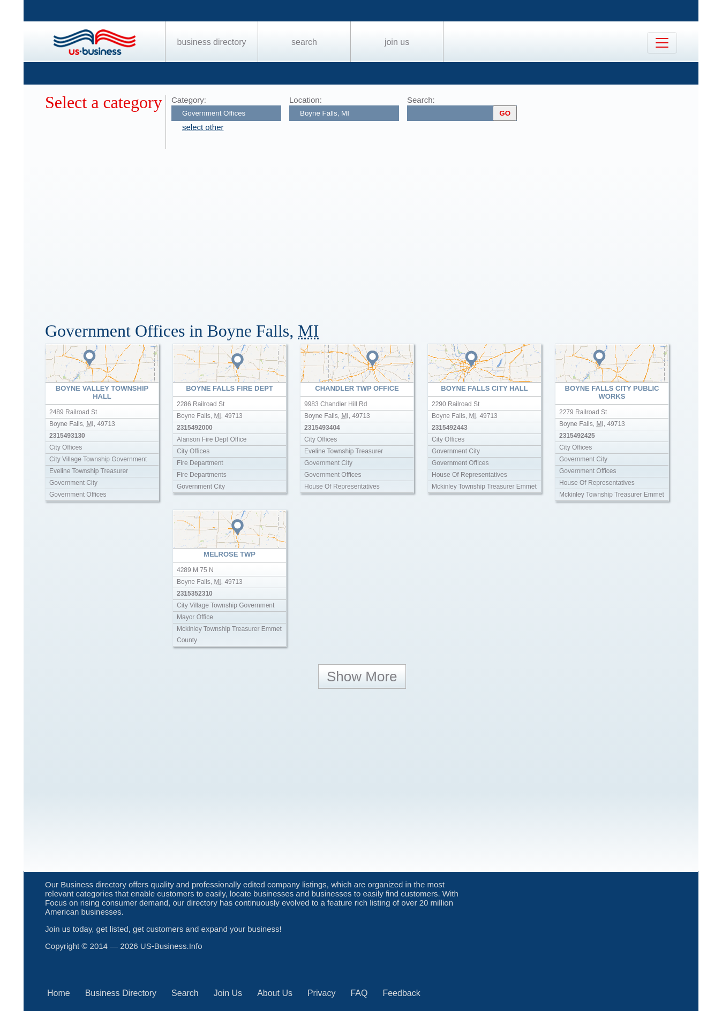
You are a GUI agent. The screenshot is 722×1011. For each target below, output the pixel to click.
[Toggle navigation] (662, 43)
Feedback (401, 993)
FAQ (358, 993)
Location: (305, 99)
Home (58, 993)
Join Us (397, 42)
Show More (362, 676)
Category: (188, 99)
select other (203, 127)
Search (304, 42)
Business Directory (211, 42)
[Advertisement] (366, 229)
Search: (421, 99)
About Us (274, 993)
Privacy (321, 993)
